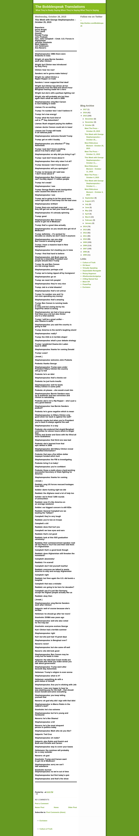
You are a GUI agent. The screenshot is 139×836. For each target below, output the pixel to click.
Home (56, 807)
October (88, 125)
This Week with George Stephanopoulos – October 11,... (94, 160)
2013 (85, 230)
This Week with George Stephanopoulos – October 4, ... (94, 183)
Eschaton (86, 287)
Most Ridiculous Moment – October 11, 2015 (93, 168)
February (89, 220)
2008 (85, 245)
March (88, 217)
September (89, 198)
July (87, 204)
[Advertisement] (90, 33)
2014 (85, 226)
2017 (85, 109)
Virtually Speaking (90, 268)
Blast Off (86, 282)
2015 (85, 116)
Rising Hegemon (89, 273)
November (89, 122)
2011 (85, 236)
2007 (85, 249)
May (87, 211)
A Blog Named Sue (90, 279)
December (89, 119)
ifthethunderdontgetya (92, 276)
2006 (85, 252)
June (87, 207)
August (88, 201)
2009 (85, 242)
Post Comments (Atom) (55, 812)
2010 (85, 239)
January (88, 223)
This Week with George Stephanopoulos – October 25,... (94, 137)
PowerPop (87, 284)
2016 (85, 112)
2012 (85, 233)
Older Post (72, 807)
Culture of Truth (89, 262)
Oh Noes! (86, 265)
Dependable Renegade (92, 271)
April (87, 214)
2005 (85, 255)
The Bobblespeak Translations (60, 7)
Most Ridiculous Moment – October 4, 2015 (94, 192)
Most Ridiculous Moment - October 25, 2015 (94, 145)
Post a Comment (41, 803)
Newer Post (39, 807)
